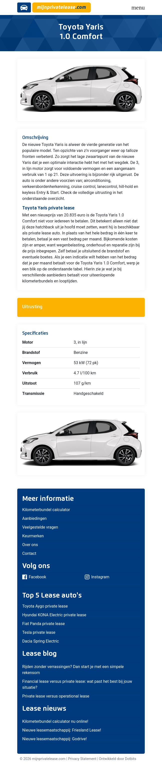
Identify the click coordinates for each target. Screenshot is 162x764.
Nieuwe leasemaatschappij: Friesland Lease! (61, 730)
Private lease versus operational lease (55, 696)
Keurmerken (33, 536)
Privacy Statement (82, 759)
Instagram (97, 577)
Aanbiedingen (34, 518)
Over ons (30, 544)
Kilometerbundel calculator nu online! (55, 721)
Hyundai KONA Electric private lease (54, 615)
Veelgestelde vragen (40, 527)
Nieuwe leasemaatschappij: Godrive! (54, 739)
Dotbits (130, 759)
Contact (29, 553)
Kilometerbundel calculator (46, 509)
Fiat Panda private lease (43, 623)
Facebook (34, 577)
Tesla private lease (38, 632)
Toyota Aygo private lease (45, 606)
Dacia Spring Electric (40, 641)
